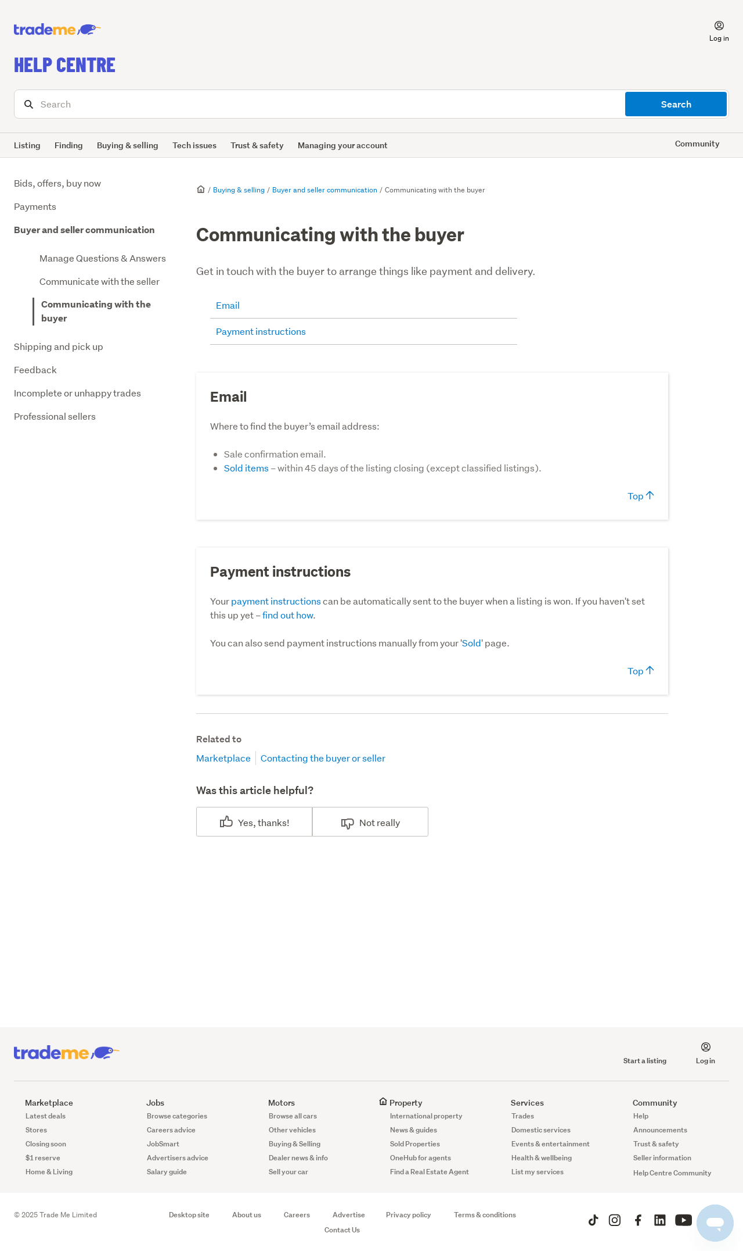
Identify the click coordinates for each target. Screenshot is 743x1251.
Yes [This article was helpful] (245, 822)
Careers (297, 1215)
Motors (276, 1102)
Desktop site (189, 1215)
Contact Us (342, 1230)
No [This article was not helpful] (365, 822)
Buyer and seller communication (84, 230)
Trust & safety (257, 145)
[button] (712, 29)
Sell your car (288, 1172)
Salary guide (167, 1172)
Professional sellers (55, 416)
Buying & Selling (294, 1144)
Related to (218, 739)
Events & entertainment (550, 1144)
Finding (69, 145)
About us (246, 1215)
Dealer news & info (298, 1158)
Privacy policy (408, 1215)
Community (649, 1102)
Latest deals (46, 1116)
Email (228, 305)
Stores (36, 1130)
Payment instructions (261, 331)
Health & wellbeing (541, 1158)
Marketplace (223, 758)
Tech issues (194, 145)
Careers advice (171, 1130)
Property (400, 1102)
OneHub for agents (420, 1158)
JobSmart (163, 1144)
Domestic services (541, 1130)
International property (426, 1116)
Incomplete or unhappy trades (77, 393)
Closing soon (46, 1144)
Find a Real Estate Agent (429, 1172)
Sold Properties (415, 1144)
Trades (522, 1116)
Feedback (35, 369)
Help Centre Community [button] (672, 1173)
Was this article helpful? (254, 790)
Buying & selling (127, 145)
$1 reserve (43, 1158)
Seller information (662, 1158)
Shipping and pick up (58, 346)
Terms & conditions (485, 1215)
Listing (27, 145)
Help (640, 1116)
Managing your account (343, 145)
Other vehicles (292, 1130)
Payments (35, 206)
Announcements (660, 1130)
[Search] (371, 104)
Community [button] (697, 143)
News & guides (413, 1130)
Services (522, 1102)
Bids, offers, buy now (57, 183)
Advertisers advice (177, 1158)
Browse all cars (293, 1116)
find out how (287, 615)
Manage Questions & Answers (102, 258)
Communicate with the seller (99, 281)
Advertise (349, 1215)
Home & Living (49, 1172)
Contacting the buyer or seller (323, 758)
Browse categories (177, 1116)
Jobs (149, 1102)
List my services (537, 1172)
